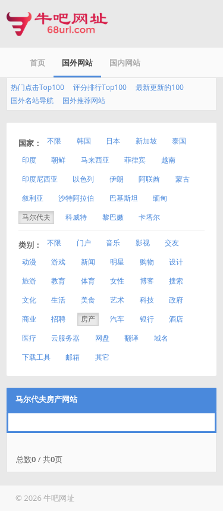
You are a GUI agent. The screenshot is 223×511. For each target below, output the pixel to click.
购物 (147, 262)
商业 (29, 319)
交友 (172, 243)
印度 (29, 160)
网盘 (102, 338)
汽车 (117, 319)
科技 (147, 300)
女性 (117, 281)
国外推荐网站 (83, 100)
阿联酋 (149, 179)
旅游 (29, 281)
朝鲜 (58, 160)
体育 (88, 281)
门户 (84, 243)
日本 (113, 141)
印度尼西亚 (40, 179)
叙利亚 (32, 198)
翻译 (131, 338)
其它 (102, 357)
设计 (176, 262)
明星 (117, 262)
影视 (143, 243)
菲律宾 (135, 160)
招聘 (58, 319)
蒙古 (182, 179)
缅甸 (160, 198)
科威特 (76, 217)
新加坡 (146, 141)
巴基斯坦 (123, 198)
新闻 (88, 262)
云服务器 (65, 338)
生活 (58, 300)
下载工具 (36, 357)
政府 (176, 300)
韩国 (84, 141)
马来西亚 (95, 160)
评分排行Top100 (100, 87)
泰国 (179, 141)
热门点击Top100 (37, 87)
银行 (147, 319)
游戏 (58, 262)
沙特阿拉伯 (76, 198)
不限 (54, 141)
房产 (88, 319)
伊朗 (116, 179)
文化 (29, 300)
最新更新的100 (160, 87)
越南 (168, 160)
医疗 (29, 338)
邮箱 (72, 357)
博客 (147, 281)
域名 (161, 338)
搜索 (176, 281)
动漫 (29, 262)
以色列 (83, 179)
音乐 (113, 243)
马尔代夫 (36, 217)
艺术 (117, 300)
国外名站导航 (32, 100)
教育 (58, 281)
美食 (88, 300)
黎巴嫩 (113, 217)
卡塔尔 (149, 217)
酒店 (176, 319)
